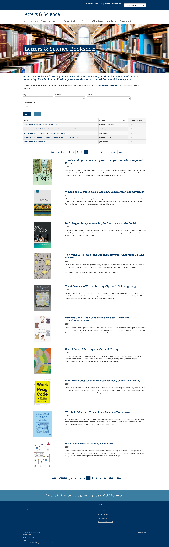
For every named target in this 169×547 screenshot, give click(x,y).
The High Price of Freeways (34, 142)
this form (86, 79)
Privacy (26, 540)
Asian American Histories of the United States (41, 125)
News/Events (111, 21)
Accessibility (27, 535)
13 (106, 152)
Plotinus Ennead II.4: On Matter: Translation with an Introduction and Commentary (54, 129)
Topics (89, 95)
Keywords (27, 95)
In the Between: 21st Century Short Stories (90, 443)
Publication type (29, 102)
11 (96, 152)
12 (101, 152)
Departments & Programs (111, 4)
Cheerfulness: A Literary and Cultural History (91, 349)
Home (25, 21)
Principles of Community (106, 522)
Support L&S (125, 21)
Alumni (85, 21)
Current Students (71, 21)
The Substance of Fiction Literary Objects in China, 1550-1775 (101, 286)
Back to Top (142, 532)
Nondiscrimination (29, 537)
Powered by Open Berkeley (32, 532)
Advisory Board (103, 514)
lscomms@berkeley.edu (117, 79)
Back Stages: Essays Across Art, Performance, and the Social (100, 223)
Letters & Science (41, 14)
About (34, 21)
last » (121, 152)
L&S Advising (102, 518)
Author (58, 95)
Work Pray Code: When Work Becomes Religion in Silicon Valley (102, 380)
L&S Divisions (97, 21)
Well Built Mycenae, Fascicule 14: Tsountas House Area (44, 133)
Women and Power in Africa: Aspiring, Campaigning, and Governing (104, 191)
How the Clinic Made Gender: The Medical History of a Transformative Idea (97, 319)
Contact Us (117, 6)
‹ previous (61, 152)
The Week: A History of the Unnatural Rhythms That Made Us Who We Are (104, 256)
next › (114, 152)
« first (52, 152)
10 (91, 152)
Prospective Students (50, 21)
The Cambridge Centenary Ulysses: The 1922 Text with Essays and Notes (51, 137)
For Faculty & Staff (91, 4)
